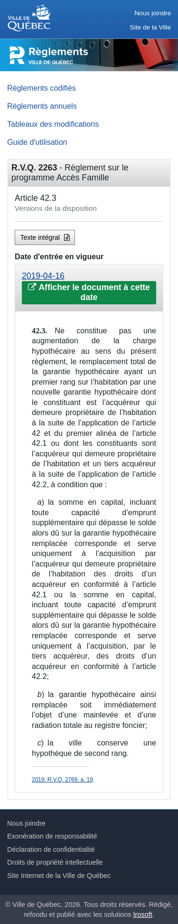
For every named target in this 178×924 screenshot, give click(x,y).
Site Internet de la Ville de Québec (59, 875)
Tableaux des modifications (53, 124)
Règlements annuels (42, 106)
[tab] (89, 287)
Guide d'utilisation (37, 142)
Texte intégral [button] (45, 237)
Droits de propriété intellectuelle (55, 862)
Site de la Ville (150, 27)
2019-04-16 (43, 276)
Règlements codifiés (41, 88)
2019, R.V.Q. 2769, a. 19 (62, 779)
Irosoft (142, 914)
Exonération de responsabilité (52, 836)
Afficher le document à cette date (89, 292)
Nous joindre (152, 13)
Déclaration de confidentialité (51, 849)
